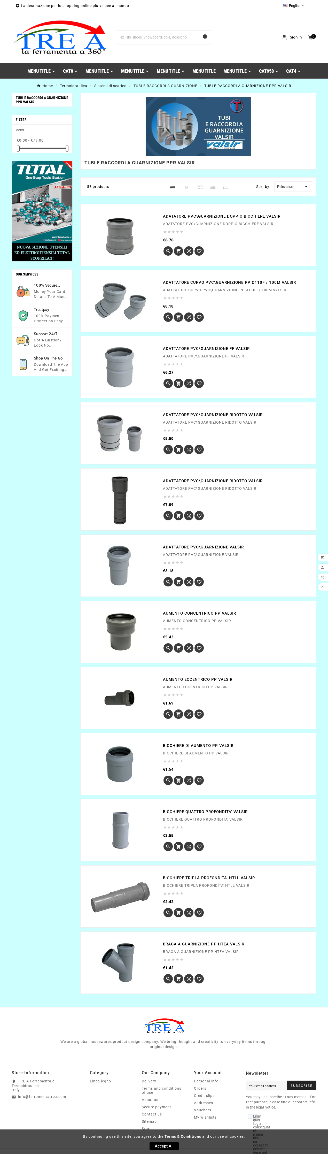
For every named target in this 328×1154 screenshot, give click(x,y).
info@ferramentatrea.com (42, 1097)
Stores (148, 1129)
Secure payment (156, 1107)
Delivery (149, 1081)
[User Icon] (292, 37)
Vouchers (202, 1110)
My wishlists (205, 1117)
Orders (200, 1088)
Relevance (293, 187)
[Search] (157, 37)
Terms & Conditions (183, 1136)
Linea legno (100, 1081)
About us (150, 1100)
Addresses (203, 1103)
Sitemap (149, 1121)
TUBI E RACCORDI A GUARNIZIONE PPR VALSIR (42, 100)
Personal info (206, 1081)
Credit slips (204, 1096)
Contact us (152, 1114)
